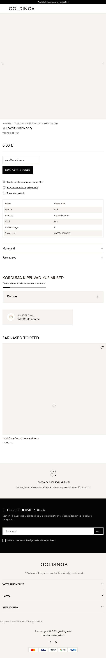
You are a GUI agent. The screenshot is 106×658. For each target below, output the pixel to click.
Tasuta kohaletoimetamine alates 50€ (53, 2)
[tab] (53, 248)
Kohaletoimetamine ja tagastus (31, 283)
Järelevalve (53, 258)
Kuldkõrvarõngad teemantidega (20, 438)
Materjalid (53, 249)
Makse (13, 283)
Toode (6, 283)
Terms (39, 621)
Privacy (29, 621)
